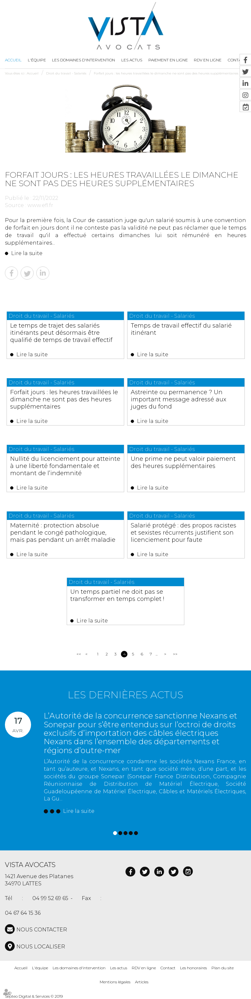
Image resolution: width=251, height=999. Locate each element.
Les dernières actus (125, 695)
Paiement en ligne (168, 59)
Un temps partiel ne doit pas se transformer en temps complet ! (117, 595)
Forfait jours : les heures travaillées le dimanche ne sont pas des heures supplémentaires (166, 73)
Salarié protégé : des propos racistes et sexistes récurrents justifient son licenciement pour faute (183, 532)
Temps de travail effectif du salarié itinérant (181, 329)
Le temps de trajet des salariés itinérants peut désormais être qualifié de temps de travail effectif (61, 333)
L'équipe (37, 59)
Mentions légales (115, 981)
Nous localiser (40, 946)
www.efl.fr (40, 205)
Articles (141, 981)
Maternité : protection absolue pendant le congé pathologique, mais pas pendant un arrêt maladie (62, 532)
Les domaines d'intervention (83, 59)
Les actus (131, 59)
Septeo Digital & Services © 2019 (34, 996)
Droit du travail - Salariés (66, 73)
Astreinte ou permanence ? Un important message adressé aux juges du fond (178, 399)
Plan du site (222, 967)
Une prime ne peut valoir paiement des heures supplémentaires (183, 462)
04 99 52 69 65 (50, 898)
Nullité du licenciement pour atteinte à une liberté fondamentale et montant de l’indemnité (65, 466)
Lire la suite (26, 253)
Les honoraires (193, 967)
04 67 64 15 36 (23, 913)
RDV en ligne (144, 967)
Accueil (13, 59)
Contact (168, 967)
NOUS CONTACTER (41, 929)
